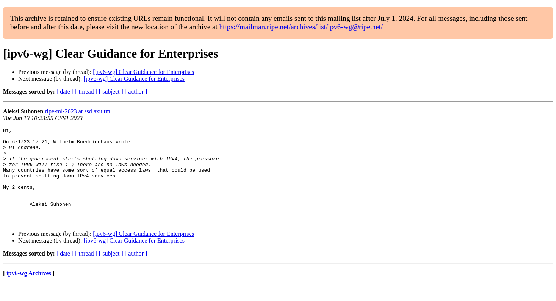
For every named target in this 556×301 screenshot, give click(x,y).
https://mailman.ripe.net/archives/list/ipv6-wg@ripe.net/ (301, 27)
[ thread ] (86, 91)
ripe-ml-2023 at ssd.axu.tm (77, 111)
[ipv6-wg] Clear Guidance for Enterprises (143, 72)
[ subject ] (111, 91)
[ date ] (65, 91)
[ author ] (136, 91)
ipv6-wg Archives (28, 291)
